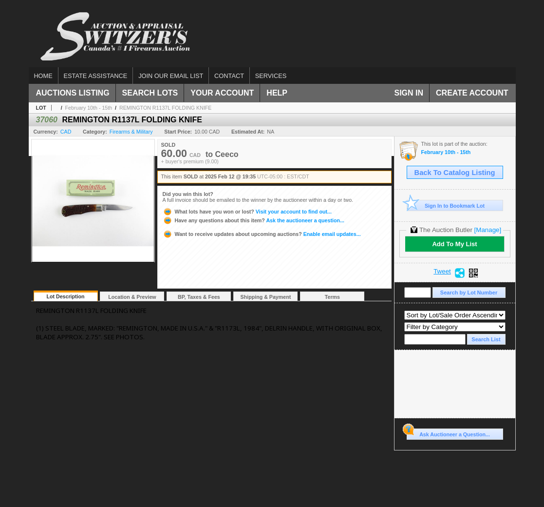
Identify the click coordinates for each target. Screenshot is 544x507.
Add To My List (454, 244)
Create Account (472, 93)
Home (43, 75)
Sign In (409, 93)
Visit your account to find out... (247, 211)
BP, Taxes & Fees (199, 297)
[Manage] (487, 230)
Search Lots (150, 93)
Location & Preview (132, 297)
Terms (332, 297)
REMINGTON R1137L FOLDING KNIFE (165, 108)
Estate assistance (96, 75)
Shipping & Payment (266, 297)
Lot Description (65, 296)
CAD (66, 132)
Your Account (222, 93)
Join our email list (170, 75)
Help (276, 93)
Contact (229, 75)
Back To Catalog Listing (454, 172)
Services (270, 75)
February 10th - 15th (89, 108)
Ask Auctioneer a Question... (448, 433)
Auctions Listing (73, 93)
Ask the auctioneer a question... (253, 220)
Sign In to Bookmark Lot (446, 205)
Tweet (442, 271)
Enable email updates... (262, 234)
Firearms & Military (131, 132)
